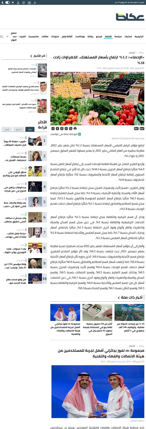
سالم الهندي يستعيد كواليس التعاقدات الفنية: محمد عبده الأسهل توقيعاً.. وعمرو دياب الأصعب (20, 88)
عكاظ (139, 52)
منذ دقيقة (33, 76)
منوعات (55, 36)
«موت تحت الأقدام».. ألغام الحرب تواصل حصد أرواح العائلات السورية (19, 106)
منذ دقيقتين (35, 93)
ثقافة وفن (67, 36)
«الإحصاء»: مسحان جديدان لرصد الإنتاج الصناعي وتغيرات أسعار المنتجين (22, 70)
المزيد (21, 36)
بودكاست (80, 36)
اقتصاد (108, 36)
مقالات (44, 36)
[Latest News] (12, 36)
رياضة (90, 36)
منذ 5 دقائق (32, 111)
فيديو (99, 36)
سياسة (118, 36)
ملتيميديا (34, 36)
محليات (128, 36)
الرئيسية (139, 36)
